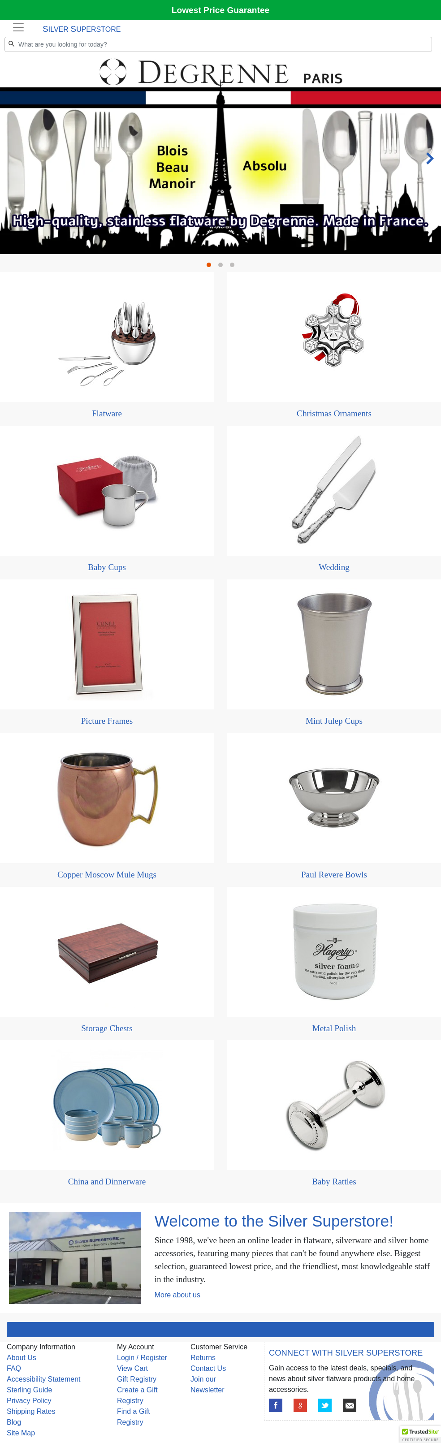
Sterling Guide (29, 1390)
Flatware (107, 413)
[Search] (218, 44)
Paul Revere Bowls (334, 874)
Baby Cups (107, 567)
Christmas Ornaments (334, 413)
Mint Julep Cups (334, 721)
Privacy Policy (29, 1400)
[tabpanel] (220, 54)
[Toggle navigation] (18, 27)
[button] (420, 1434)
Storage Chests (107, 1028)
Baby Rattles (334, 1181)
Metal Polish (334, 1028)
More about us (177, 1295)
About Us (21, 1357)
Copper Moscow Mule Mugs (106, 874)
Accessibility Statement (44, 1379)
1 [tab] (211, 267)
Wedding (334, 567)
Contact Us (208, 1368)
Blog (14, 1422)
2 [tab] (222, 267)
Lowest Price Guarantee (221, 10)
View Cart (132, 1368)
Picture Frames (107, 721)
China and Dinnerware (107, 1181)
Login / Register (142, 1357)
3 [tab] (234, 267)
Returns (203, 1357)
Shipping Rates (31, 1411)
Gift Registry (136, 1379)
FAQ (14, 1368)
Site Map (21, 1433)
